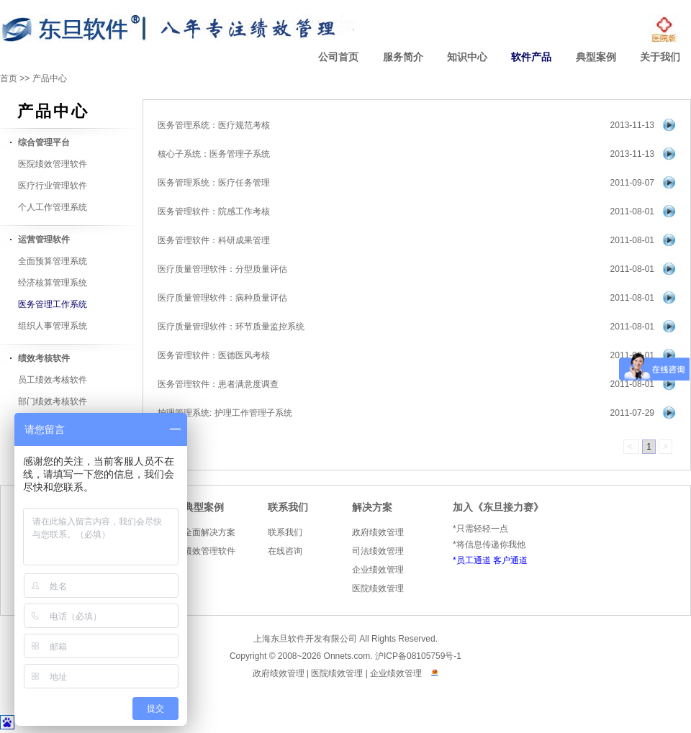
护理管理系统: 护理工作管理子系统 (225, 413)
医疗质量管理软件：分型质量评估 (222, 269)
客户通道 (510, 560)
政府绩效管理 (378, 532)
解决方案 (372, 507)
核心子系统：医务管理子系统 (214, 154)
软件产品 (531, 57)
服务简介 (403, 57)
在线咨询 (285, 551)
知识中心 (467, 57)
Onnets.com (347, 656)
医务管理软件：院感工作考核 (214, 211)
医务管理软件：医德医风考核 (214, 355)
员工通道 (473, 560)
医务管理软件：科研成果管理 (214, 240)
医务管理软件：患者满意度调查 (218, 384)
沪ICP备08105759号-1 (418, 656)
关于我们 (660, 57)
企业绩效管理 (378, 570)
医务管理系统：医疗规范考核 (214, 125)
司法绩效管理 (378, 551)
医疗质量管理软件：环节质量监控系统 (231, 327)
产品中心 (49, 78)
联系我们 (288, 507)
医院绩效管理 (378, 588)
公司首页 (338, 57)
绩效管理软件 (209, 551)
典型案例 (596, 57)
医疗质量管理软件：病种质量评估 (222, 298)
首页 (8, 78)
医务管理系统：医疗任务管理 (214, 183)
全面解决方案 (209, 532)
